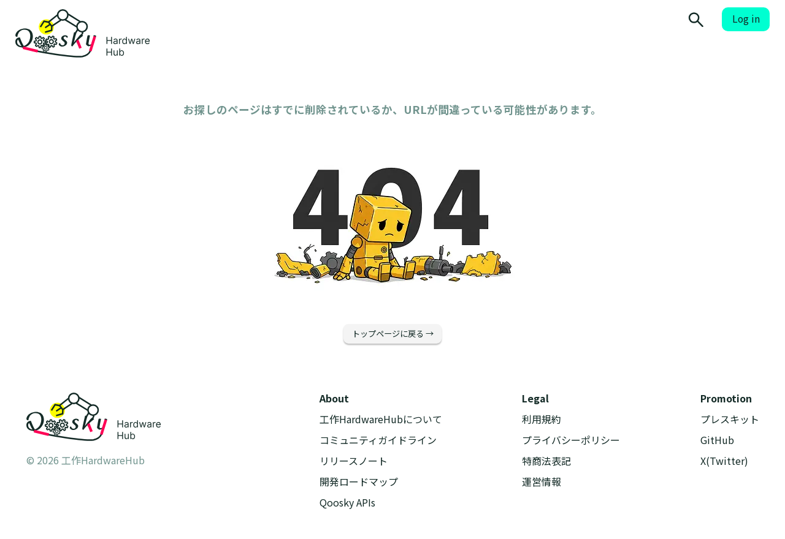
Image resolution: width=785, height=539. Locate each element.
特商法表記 (546, 461)
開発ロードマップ (359, 482)
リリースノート (354, 461)
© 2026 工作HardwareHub (85, 460)
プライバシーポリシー (571, 440)
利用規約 (541, 419)
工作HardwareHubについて (381, 419)
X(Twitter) (724, 461)
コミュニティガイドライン (378, 440)
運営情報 (541, 482)
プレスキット (729, 419)
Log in (746, 19)
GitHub (717, 440)
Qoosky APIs (347, 502)
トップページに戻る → (393, 333)
